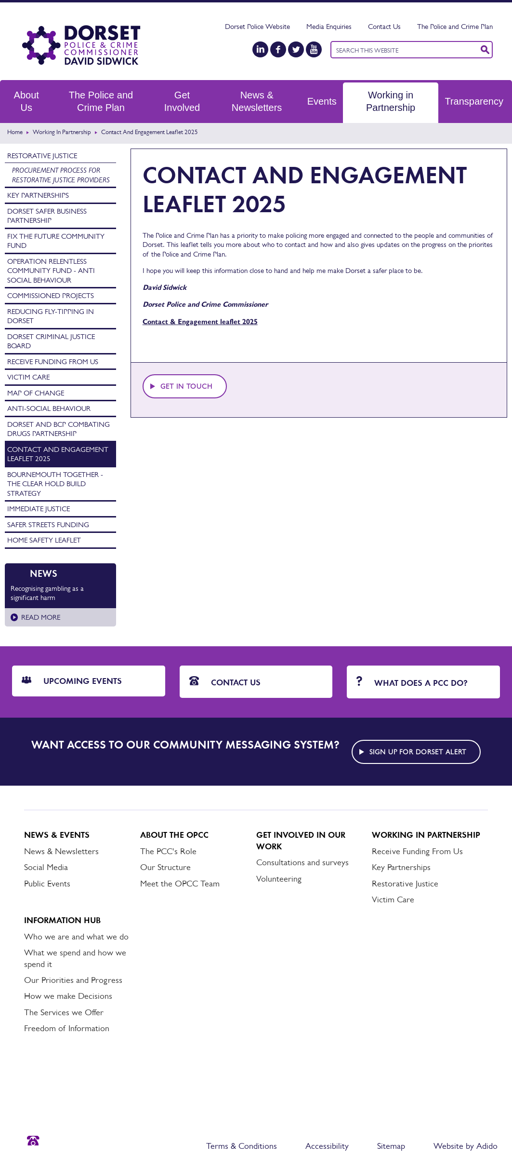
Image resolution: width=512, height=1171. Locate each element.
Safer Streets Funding (48, 524)
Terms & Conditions (241, 1146)
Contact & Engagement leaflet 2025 (200, 321)
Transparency (474, 101)
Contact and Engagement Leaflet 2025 (57, 454)
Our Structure (165, 867)
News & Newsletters (257, 101)
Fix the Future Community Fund (56, 241)
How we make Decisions (68, 996)
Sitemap (391, 1146)
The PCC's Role (168, 851)
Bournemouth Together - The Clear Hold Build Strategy (55, 483)
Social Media (46, 867)
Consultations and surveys (302, 862)
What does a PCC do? (412, 682)
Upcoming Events (72, 681)
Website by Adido (465, 1146)
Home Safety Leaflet (44, 540)
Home (15, 132)
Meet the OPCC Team (180, 883)
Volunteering (279, 879)
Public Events (47, 883)
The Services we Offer (64, 1012)
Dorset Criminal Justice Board (51, 341)
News (43, 573)
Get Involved (182, 101)
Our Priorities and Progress (73, 980)
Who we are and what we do (76, 936)
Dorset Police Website (257, 26)
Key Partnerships (38, 195)
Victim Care (28, 377)
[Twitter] (296, 49)
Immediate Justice (38, 508)
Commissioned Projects (50, 295)
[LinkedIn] (260, 49)
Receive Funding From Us (52, 361)
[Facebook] (278, 49)
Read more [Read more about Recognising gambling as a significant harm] (40, 617)
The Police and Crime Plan (455, 26)
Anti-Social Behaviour (49, 408)
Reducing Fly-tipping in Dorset (50, 316)
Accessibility (327, 1146)
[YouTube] (314, 49)
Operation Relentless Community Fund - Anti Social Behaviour (51, 270)
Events (322, 101)
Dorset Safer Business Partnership (47, 216)
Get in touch (186, 386)
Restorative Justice (42, 155)
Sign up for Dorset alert (418, 752)
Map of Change (35, 393)
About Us (26, 101)
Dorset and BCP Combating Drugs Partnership (58, 429)
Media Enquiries (329, 26)
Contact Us (384, 26)
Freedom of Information (66, 1028)
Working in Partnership (390, 101)
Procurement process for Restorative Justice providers (61, 175)
